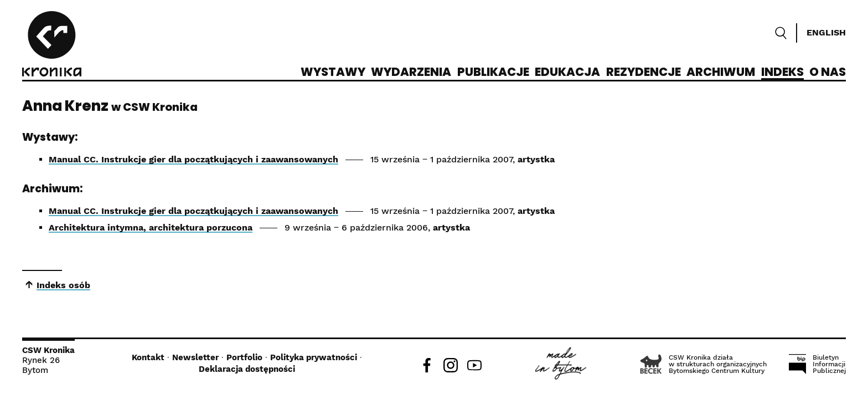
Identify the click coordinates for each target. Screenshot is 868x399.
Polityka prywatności (313, 357)
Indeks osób (63, 285)
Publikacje (493, 72)
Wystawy (333, 72)
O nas (827, 72)
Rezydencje (643, 72)
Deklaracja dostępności (247, 369)
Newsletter (195, 357)
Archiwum (720, 72)
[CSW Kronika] (51, 45)
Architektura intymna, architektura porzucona (150, 227)
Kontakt (148, 357)
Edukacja (567, 72)
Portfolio (244, 357)
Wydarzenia (411, 72)
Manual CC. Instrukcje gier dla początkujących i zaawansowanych (193, 159)
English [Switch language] (826, 32)
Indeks (782, 72)
